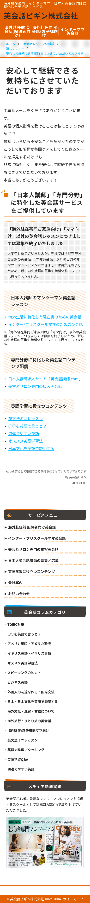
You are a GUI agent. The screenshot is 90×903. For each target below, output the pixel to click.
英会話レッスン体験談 (38, 43)
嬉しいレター (15, 48)
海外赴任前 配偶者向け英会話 (32, 527)
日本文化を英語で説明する (31, 448)
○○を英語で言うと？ (27, 426)
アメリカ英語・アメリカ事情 (29, 643)
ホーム (10, 43)
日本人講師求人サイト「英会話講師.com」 (45, 379)
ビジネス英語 (17, 682)
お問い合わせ (19, 594)
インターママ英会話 (72, 31)
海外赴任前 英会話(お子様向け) (45, 31)
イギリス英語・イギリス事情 (29, 653)
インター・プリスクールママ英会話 (37, 538)
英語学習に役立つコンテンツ (31, 572)
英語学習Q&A (17, 759)
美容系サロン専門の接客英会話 (35, 386)
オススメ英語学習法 (25, 441)
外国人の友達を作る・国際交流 (30, 691)
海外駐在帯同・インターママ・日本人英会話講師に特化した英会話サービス (45, 4)
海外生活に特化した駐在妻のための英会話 (44, 317)
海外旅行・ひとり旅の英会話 (29, 720)
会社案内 (15, 583)
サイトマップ (73, 898)
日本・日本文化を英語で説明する (32, 701)
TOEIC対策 (15, 624)
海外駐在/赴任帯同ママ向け (28, 730)
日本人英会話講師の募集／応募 (33, 561)
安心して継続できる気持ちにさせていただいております (45, 53)
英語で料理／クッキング (25, 749)
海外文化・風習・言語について (30, 711)
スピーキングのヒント (24, 672)
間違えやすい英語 (23, 433)
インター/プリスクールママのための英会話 (45, 324)
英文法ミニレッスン (25, 418)
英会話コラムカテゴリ (36, 612)
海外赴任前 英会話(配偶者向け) (17, 31)
